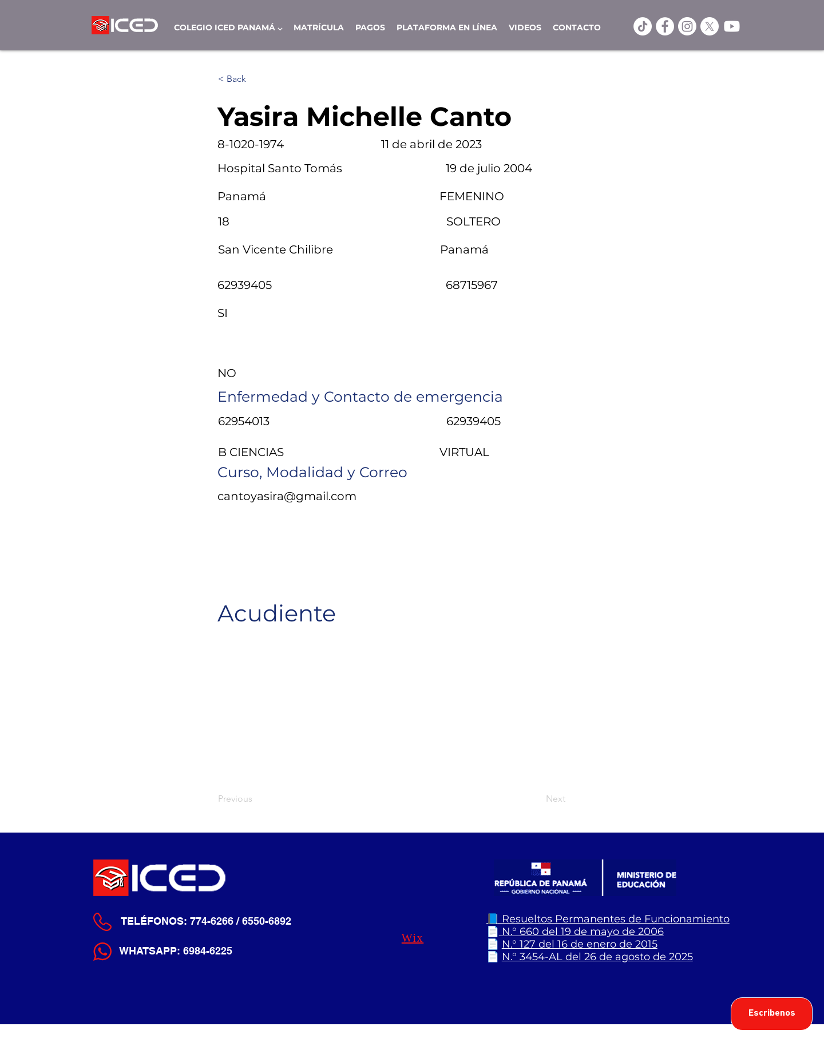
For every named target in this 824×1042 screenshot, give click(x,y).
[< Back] (256, 79)
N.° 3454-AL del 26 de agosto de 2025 (597, 956)
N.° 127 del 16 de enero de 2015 (579, 944)
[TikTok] (642, 26)
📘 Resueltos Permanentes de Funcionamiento (608, 919)
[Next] (536, 798)
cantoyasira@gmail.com (286, 496)
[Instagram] (687, 26)
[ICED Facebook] (665, 26)
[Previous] (256, 798)
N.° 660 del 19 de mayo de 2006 (581, 931)
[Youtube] (732, 26)
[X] (709, 26)
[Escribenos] (772, 1014)
